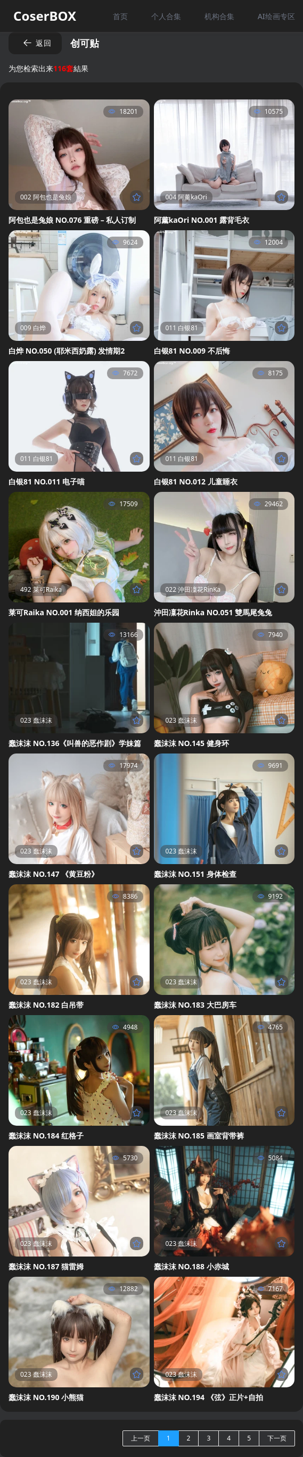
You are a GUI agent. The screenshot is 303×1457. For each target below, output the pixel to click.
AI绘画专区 (276, 16)
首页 (120, 16)
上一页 (140, 1438)
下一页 (276, 1438)
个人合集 (166, 16)
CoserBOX (44, 15)
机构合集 (219, 16)
